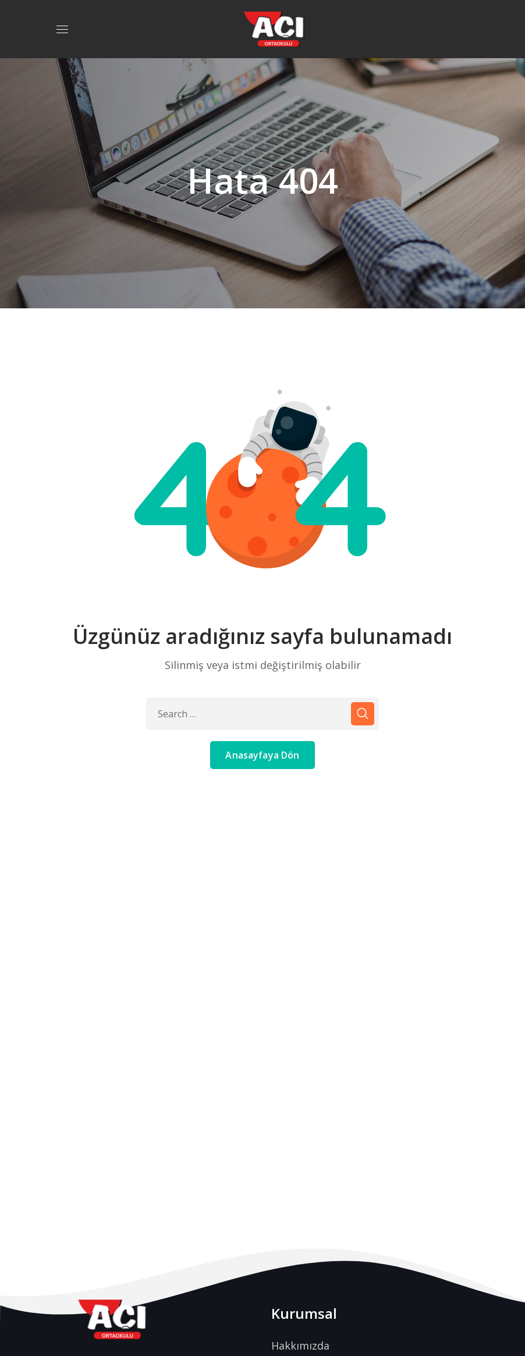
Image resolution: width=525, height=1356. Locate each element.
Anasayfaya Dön (262, 755)
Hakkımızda (300, 1346)
